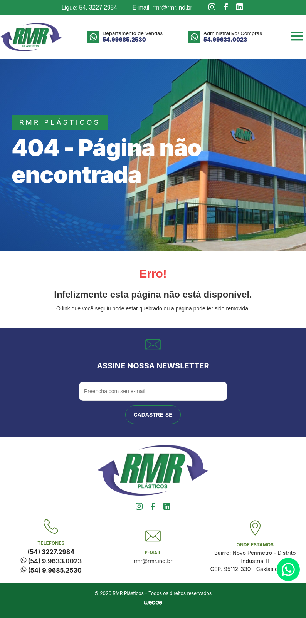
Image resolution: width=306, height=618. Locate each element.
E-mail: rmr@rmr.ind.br (162, 7)
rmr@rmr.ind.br (153, 561)
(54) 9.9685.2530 (51, 570)
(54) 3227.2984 (51, 552)
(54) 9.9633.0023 (51, 561)
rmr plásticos (59, 122)
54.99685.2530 (124, 39)
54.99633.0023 (225, 39)
